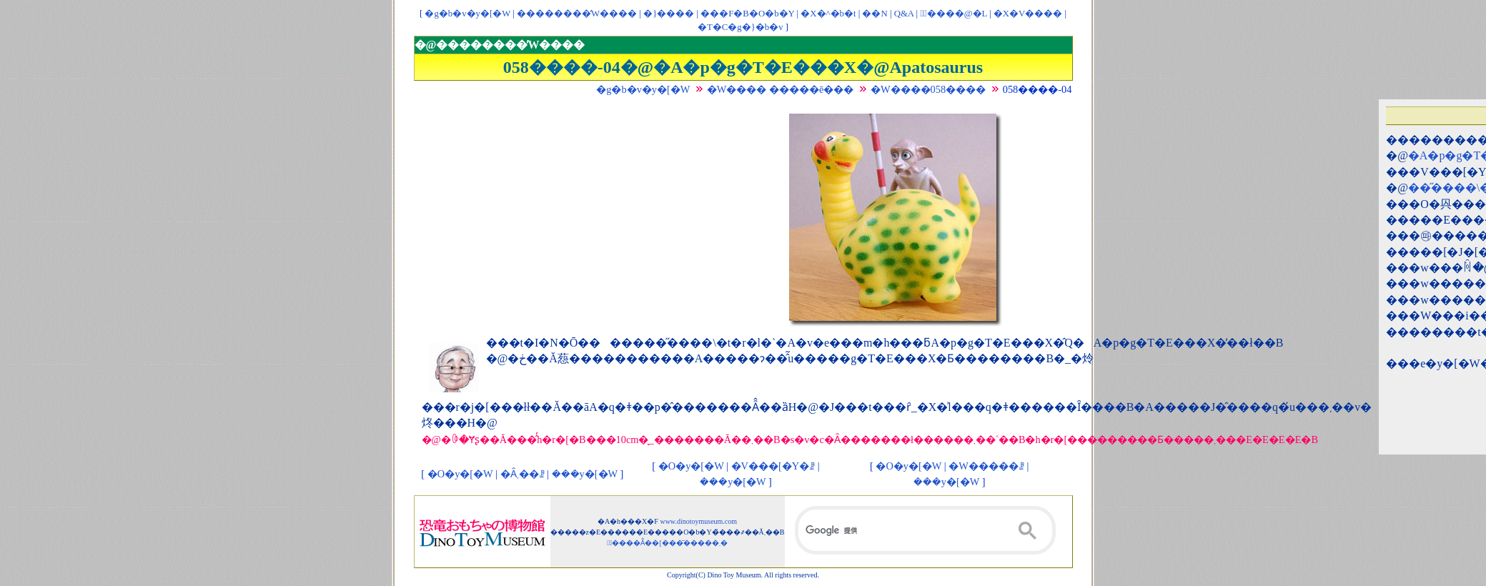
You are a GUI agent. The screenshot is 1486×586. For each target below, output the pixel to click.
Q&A (904, 14)
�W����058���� (928, 89)
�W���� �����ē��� (780, 89)
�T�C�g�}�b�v (740, 27)
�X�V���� (1028, 14)
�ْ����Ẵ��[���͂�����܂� (667, 543)
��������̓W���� (577, 14)
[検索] (926, 530)
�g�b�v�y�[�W (467, 14)
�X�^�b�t (828, 14)
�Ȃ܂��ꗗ (522, 474)
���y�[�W (585, 474)
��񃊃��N (874, 14)
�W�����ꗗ (986, 466)
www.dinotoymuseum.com (698, 521)
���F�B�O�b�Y (747, 14)
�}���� (668, 14)
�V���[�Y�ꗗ (773, 466)
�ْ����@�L (953, 14)
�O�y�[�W (460, 474)
